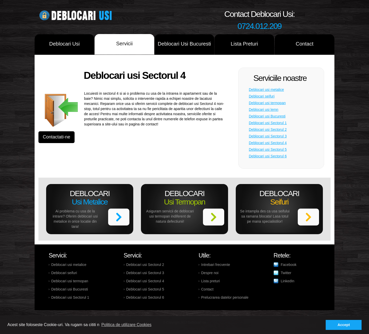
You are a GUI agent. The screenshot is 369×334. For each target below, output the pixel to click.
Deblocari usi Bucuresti (267, 116)
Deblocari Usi (64, 44)
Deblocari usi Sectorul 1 (268, 123)
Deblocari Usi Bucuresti (184, 44)
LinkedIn (287, 281)
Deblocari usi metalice (266, 90)
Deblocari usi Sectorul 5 (268, 149)
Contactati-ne (56, 136)
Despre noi (210, 273)
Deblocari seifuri (261, 96)
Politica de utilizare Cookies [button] (126, 324)
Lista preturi (210, 281)
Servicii (124, 43)
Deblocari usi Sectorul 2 (268, 129)
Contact (304, 44)
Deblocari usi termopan (267, 103)
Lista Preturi (244, 44)
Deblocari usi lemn (263, 109)
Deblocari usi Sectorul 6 (268, 156)
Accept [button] (343, 325)
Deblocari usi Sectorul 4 (268, 143)
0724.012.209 (260, 26)
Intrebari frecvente (215, 265)
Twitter (286, 273)
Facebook (288, 265)
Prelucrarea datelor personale (224, 297)
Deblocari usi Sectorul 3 (268, 136)
